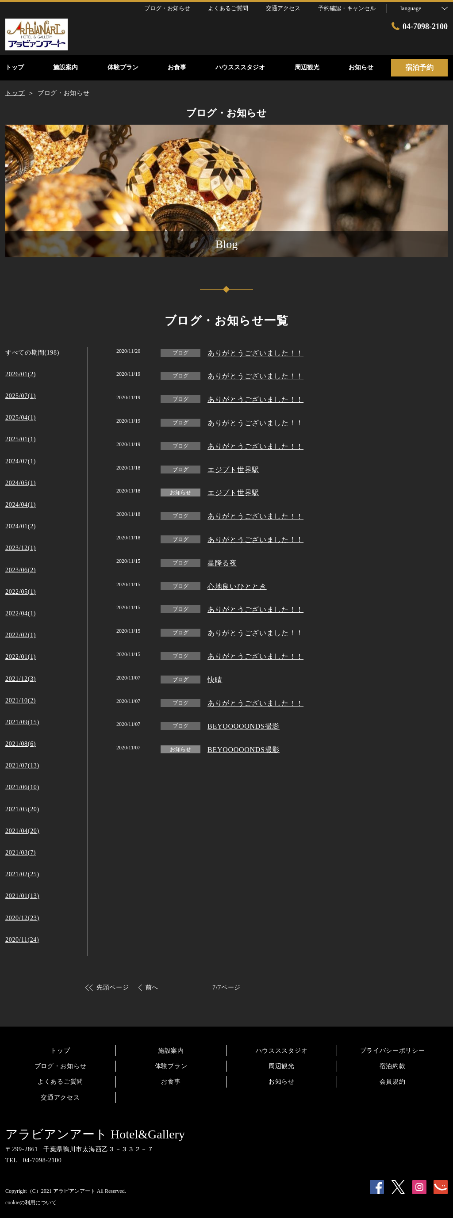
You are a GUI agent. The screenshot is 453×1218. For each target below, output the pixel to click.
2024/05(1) (20, 483)
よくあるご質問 (60, 1081)
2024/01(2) (20, 526)
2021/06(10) (22, 787)
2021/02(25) (22, 874)
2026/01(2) (20, 374)
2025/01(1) (20, 439)
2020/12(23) (22, 918)
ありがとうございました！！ (255, 353)
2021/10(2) (20, 700)
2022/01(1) (20, 656)
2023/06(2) (20, 570)
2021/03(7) (20, 852)
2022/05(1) (20, 591)
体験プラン (171, 1066)
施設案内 (171, 1050)
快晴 (214, 679)
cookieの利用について (31, 1202)
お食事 (170, 1081)
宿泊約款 (393, 1066)
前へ (152, 987)
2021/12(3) (20, 679)
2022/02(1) (20, 635)
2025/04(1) (20, 417)
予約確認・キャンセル (347, 8)
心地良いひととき (237, 586)
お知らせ (282, 1081)
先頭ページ (112, 987)
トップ (60, 1050)
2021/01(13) (22, 896)
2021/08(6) (20, 744)
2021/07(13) (22, 765)
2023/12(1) (20, 548)
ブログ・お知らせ (61, 1066)
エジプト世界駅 (233, 469)
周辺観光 (282, 1066)
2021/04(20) (22, 831)
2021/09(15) (22, 722)
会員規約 (393, 1081)
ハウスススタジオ (282, 1050)
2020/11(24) (22, 939)
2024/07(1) (20, 461)
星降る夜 (222, 563)
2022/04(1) (20, 613)
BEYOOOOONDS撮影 (243, 726)
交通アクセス (60, 1097)
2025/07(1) (20, 396)
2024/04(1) (20, 504)
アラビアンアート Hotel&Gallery (95, 1134)
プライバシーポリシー (392, 1050)
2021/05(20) (22, 809)
